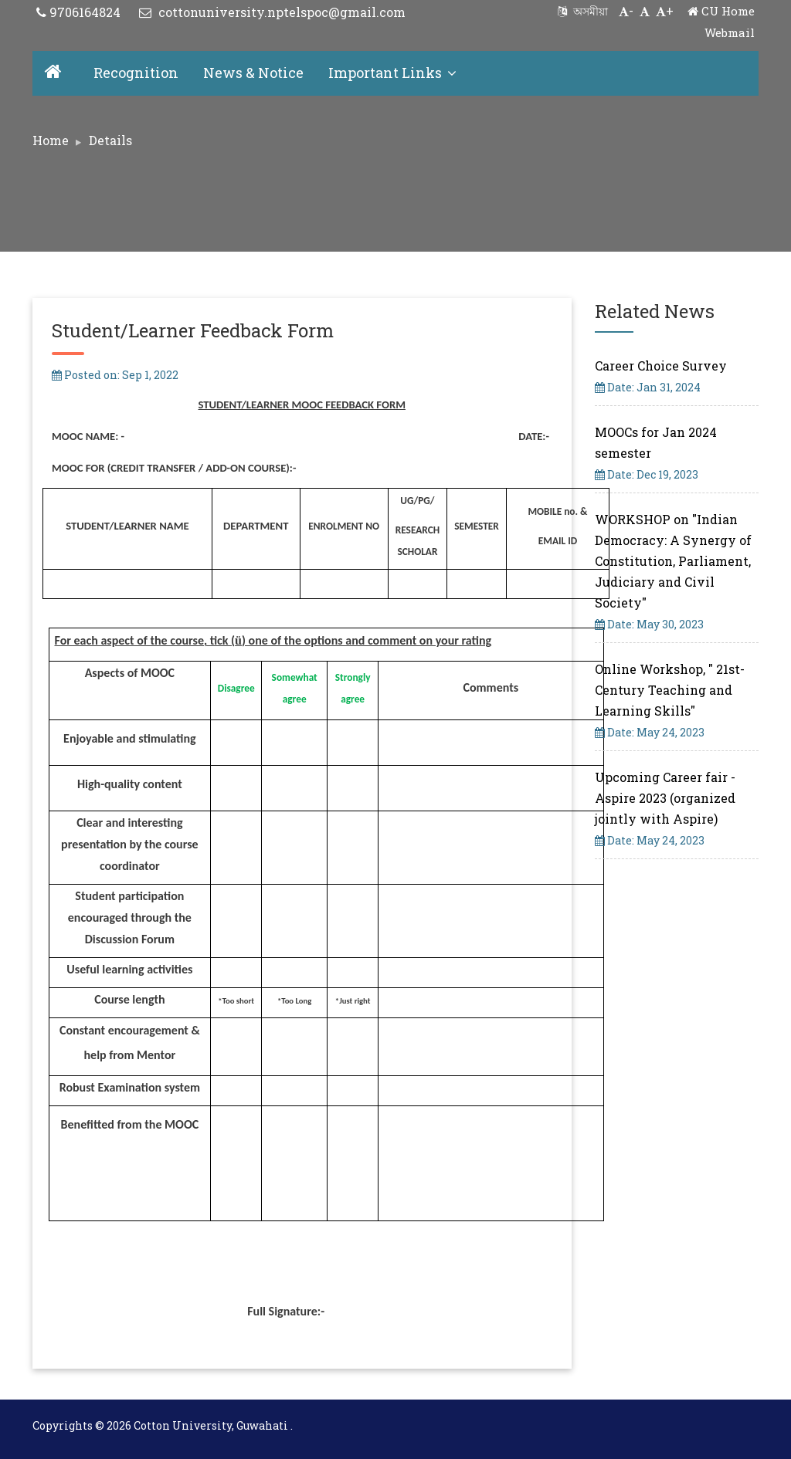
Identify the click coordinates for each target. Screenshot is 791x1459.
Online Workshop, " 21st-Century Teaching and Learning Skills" (670, 690)
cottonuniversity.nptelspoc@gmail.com (272, 12)
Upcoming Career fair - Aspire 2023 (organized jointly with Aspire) (665, 798)
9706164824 (78, 12)
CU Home (721, 11)
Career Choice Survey (661, 365)
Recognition (135, 72)
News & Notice (253, 72)
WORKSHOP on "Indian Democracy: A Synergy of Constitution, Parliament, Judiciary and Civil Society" (673, 561)
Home (50, 140)
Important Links (392, 72)
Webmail (729, 32)
